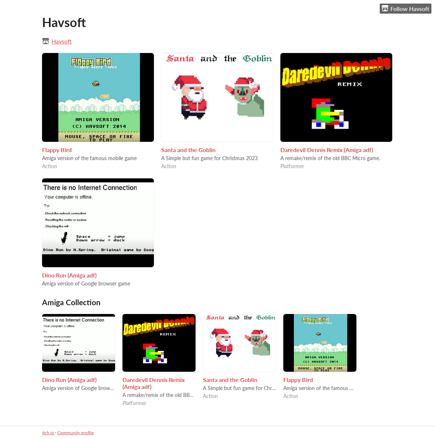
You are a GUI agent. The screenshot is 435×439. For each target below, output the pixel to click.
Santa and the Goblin (188, 149)
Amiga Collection (71, 302)
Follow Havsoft (405, 8)
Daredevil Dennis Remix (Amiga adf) (326, 149)
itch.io (48, 432)
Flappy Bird (57, 149)
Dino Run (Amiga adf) (69, 275)
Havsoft (62, 41)
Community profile (75, 432)
